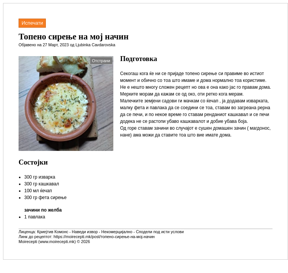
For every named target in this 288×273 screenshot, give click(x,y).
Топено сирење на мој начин (73, 36)
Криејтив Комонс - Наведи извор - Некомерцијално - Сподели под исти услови (110, 231)
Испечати (32, 23)
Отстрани (101, 60)
